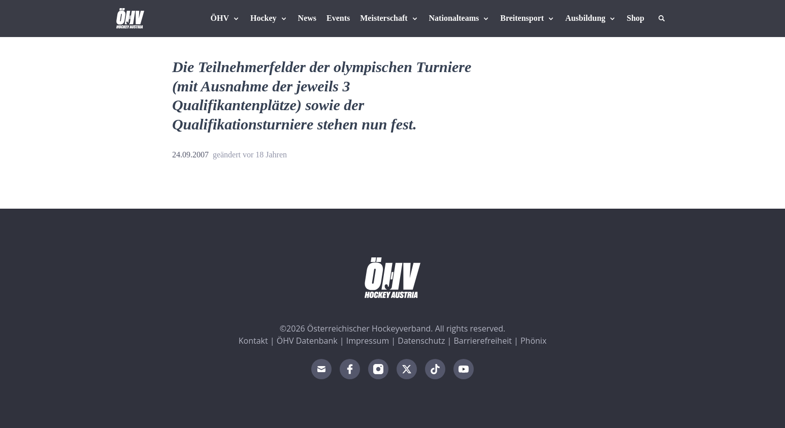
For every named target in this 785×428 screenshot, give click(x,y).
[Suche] (662, 18)
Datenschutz (421, 340)
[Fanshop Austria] (635, 18)
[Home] (130, 18)
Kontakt (253, 340)
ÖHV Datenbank (307, 340)
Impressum (367, 340)
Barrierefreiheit (483, 340)
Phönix (533, 340)
